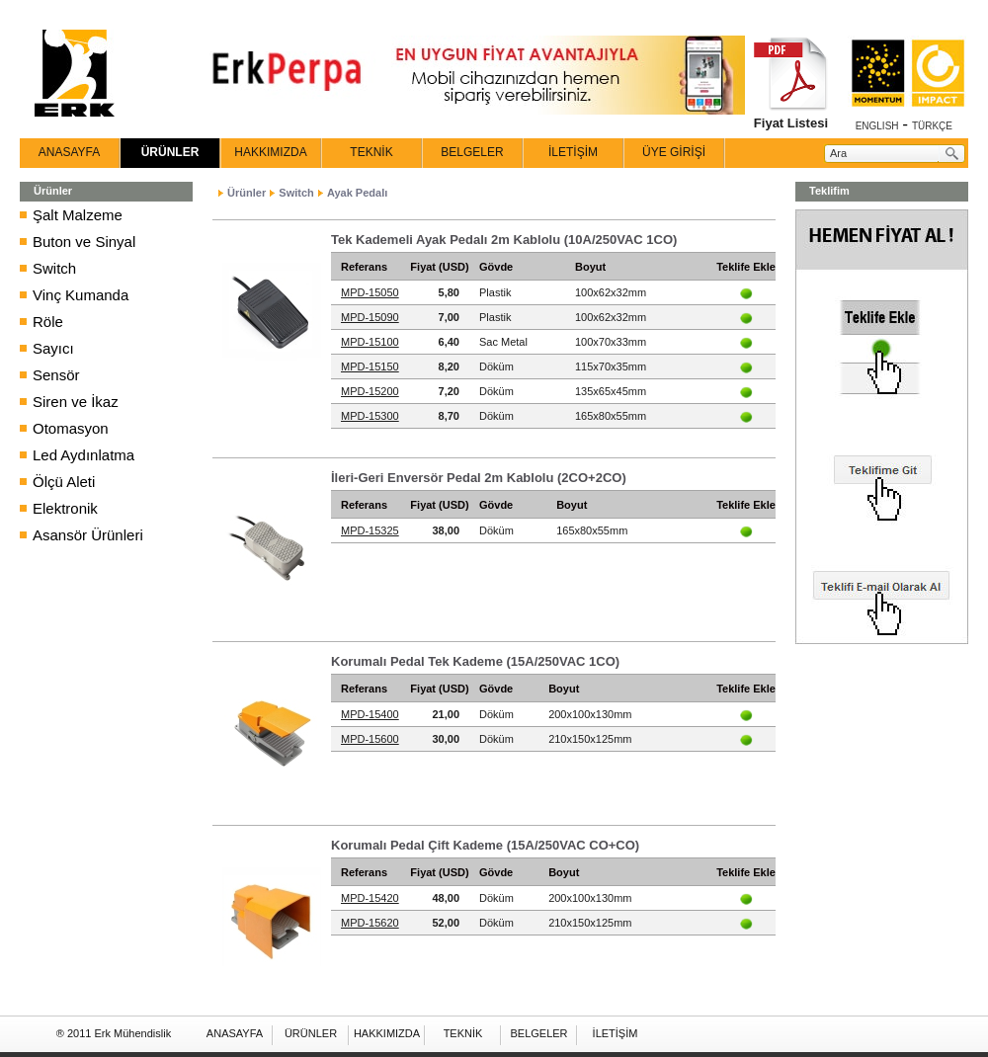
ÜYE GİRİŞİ (673, 152)
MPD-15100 (370, 342)
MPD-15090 (370, 317)
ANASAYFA (69, 152)
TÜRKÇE (932, 126)
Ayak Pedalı (357, 193)
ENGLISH (877, 126)
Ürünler (246, 193)
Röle (48, 321)
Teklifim (829, 191)
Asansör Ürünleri (88, 535)
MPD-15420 (370, 898)
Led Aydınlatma (83, 455)
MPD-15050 (370, 292)
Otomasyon (71, 428)
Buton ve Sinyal (84, 241)
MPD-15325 (370, 530)
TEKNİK (371, 152)
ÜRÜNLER (170, 152)
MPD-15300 (370, 416)
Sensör (56, 374)
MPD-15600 (370, 739)
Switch (54, 268)
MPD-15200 (370, 391)
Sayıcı (53, 348)
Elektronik (65, 508)
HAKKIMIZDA (270, 152)
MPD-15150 (370, 366)
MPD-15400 (370, 714)
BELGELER (472, 152)
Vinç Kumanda (80, 294)
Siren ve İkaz (76, 401)
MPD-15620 (370, 923)
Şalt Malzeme (78, 214)
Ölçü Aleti (64, 481)
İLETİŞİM (573, 152)
